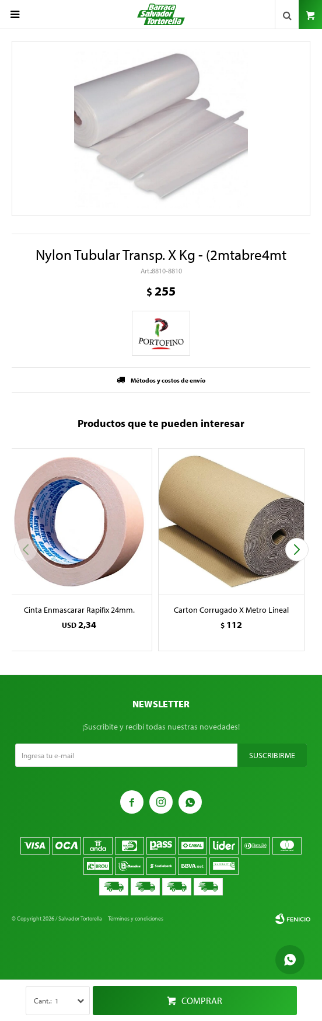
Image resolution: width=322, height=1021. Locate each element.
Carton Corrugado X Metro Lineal (231, 610)
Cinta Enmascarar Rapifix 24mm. (79, 610)
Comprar (201, 1000)
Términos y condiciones (135, 918)
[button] (296, 549)
